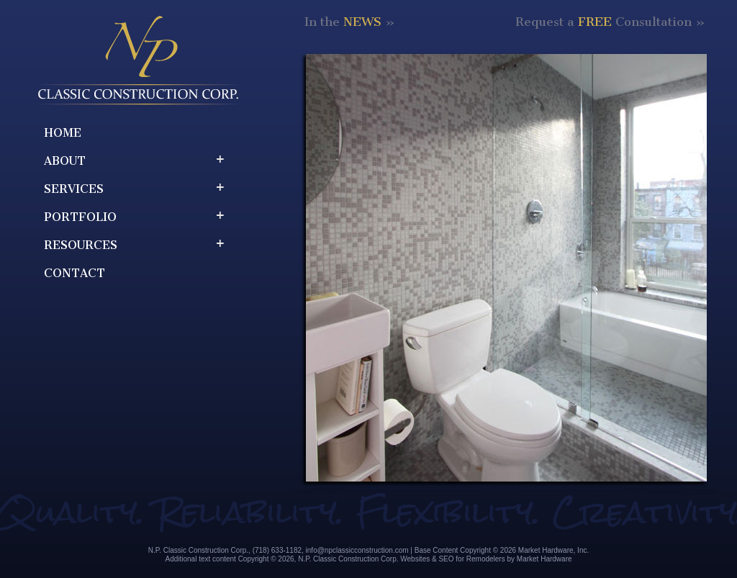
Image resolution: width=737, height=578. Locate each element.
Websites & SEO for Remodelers (452, 559)
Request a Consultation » (610, 21)
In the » (349, 21)
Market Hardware (544, 559)
